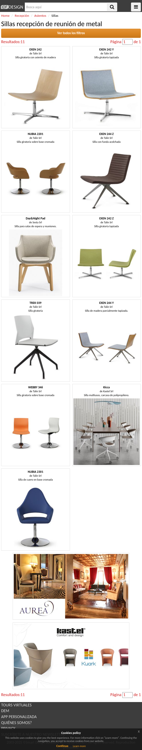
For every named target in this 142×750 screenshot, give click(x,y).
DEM (5, 710)
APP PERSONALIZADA (19, 716)
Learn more (79, 746)
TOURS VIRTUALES (16, 705)
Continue (62, 746)
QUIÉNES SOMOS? (16, 722)
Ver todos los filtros (71, 33)
